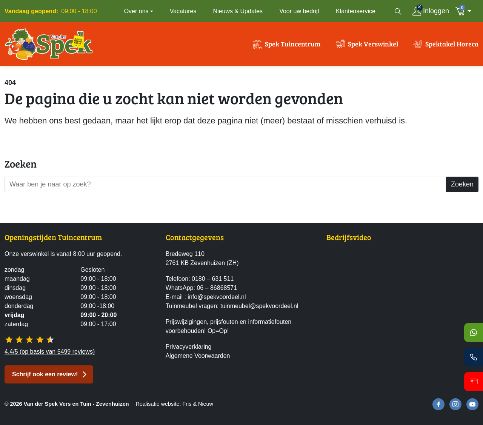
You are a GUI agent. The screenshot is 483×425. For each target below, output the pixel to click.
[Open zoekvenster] (398, 11)
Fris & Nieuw (197, 404)
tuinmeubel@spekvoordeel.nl (259, 306)
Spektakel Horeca (451, 44)
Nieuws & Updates (238, 11)
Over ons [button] (136, 11)
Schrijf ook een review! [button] (45, 374)
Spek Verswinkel (373, 44)
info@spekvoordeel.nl (217, 297)
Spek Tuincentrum (293, 44)
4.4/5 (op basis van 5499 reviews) (50, 351)
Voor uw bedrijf (299, 11)
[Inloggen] (430, 11)
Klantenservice (355, 11)
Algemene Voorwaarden (198, 356)
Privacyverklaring (189, 347)
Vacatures (183, 11)
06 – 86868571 (217, 288)
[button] (465, 11)
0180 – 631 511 (213, 279)
